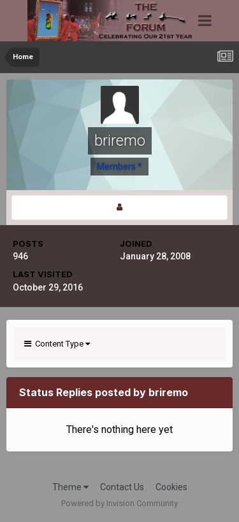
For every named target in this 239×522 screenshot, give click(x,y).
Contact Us (122, 487)
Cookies (171, 487)
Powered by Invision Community (119, 503)
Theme (70, 487)
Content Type (57, 343)
